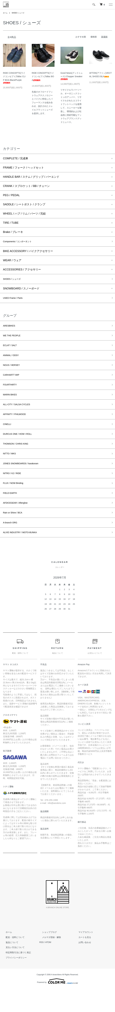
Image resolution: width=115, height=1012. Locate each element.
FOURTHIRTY (11, 393)
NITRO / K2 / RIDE (14, 490)
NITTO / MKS (11, 469)
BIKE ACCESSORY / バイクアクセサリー (28, 252)
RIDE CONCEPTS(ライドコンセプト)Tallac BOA (43, 76)
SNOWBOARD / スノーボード (21, 290)
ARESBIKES (10, 329)
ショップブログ (46, 956)
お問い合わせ (82, 966)
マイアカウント (83, 956)
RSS (41, 966)
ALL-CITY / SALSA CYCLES (20, 415)
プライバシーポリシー (13, 981)
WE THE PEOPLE (14, 339)
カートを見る (82, 961)
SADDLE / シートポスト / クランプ (24, 204)
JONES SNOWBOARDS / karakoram (25, 480)
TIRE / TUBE (11, 222)
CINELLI (8, 436)
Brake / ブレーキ (13, 231)
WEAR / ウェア (12, 261)
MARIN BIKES (11, 404)
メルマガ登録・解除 (48, 961)
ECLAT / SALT (11, 350)
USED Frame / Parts (15, 300)
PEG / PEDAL (11, 195)
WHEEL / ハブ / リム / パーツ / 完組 (24, 213)
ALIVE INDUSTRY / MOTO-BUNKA (24, 555)
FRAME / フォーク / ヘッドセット (23, 167)
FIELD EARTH (12, 512)
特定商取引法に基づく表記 (15, 976)
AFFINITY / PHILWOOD (17, 426)
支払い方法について (12, 971)
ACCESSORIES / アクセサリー (22, 270)
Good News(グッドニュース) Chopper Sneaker (71, 76)
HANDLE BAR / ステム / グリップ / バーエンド (31, 176)
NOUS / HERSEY (13, 372)
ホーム (5, 13)
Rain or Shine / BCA (15, 534)
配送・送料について (12, 961)
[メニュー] (110, 4)
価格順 (93, 37)
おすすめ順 (80, 37)
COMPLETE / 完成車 (15, 158)
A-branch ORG (12, 544)
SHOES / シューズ (20, 13)
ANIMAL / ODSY (13, 361)
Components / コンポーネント (21, 241)
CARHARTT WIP (13, 382)
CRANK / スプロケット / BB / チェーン (26, 186)
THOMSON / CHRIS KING (19, 458)
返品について (9, 966)
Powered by (57, 1004)
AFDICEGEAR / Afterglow (18, 523)
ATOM (48, 966)
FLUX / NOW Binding (15, 501)
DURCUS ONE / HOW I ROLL (21, 447)
